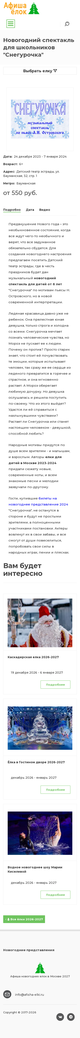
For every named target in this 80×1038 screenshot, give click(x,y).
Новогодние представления (28, 950)
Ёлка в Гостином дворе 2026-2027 (36, 762)
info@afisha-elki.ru (29, 995)
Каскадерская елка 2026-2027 (33, 657)
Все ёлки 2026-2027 (24, 919)
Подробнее (55, 684)
